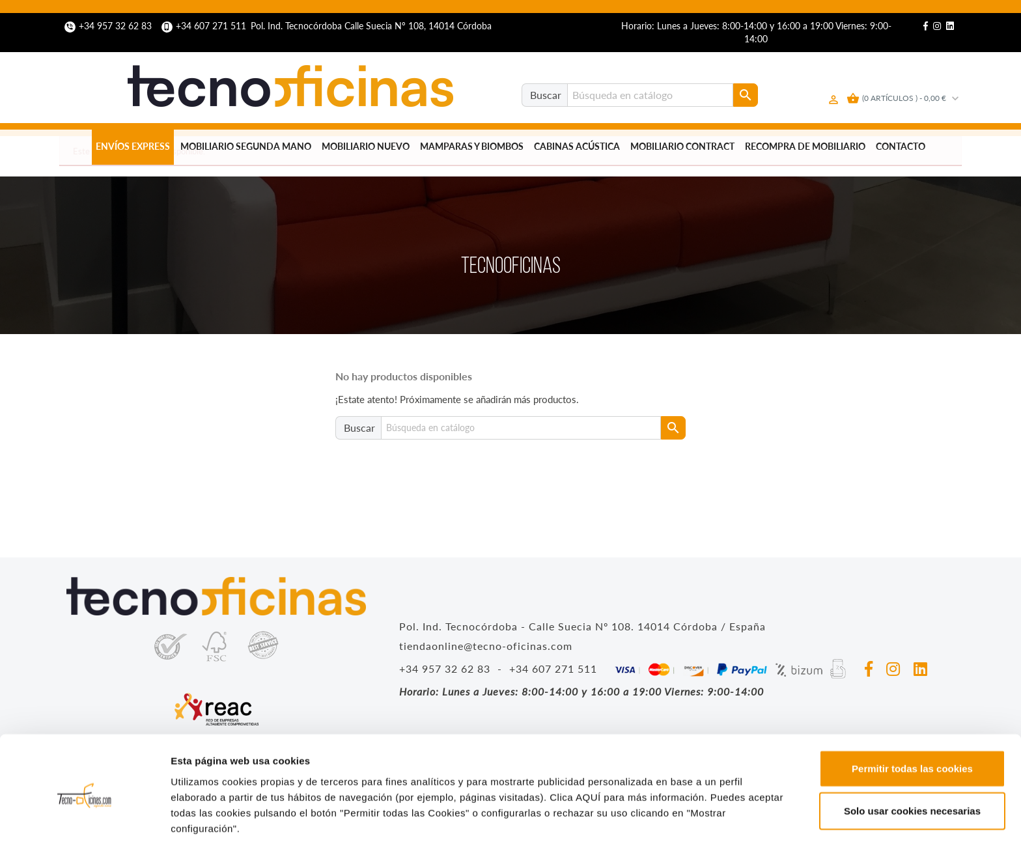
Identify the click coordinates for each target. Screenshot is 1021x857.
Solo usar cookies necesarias (912, 772)
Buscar (545, 95)
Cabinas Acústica (577, 146)
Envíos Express (133, 146)
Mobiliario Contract (682, 146)
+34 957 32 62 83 (109, 25)
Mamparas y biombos (472, 146)
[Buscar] (650, 95)
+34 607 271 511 (205, 25)
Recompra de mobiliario (805, 146)
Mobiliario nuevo (366, 146)
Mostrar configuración (714, 831)
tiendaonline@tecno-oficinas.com (485, 645)
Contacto (900, 146)
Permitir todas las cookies (912, 729)
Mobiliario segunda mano (245, 146)
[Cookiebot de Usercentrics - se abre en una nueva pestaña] (84, 831)
